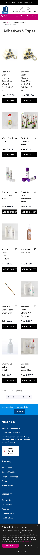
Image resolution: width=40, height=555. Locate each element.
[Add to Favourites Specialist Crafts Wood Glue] (35, 363)
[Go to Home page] (5, 10)
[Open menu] (35, 8)
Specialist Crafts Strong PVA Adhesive (26, 311)
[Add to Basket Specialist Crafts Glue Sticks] (9, 211)
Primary (5, 481)
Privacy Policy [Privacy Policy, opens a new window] (26, 542)
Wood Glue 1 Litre (7, 140)
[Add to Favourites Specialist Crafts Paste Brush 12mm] (16, 306)
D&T (10, 22)
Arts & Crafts (7, 468)
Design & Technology (10, 476)
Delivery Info (7, 504)
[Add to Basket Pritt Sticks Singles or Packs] (29, 154)
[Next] (29, 397)
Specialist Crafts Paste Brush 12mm (7, 309)
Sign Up (19, 412)
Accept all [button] (10, 546)
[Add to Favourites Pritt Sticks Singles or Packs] (35, 138)
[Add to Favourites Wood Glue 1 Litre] (16, 138)
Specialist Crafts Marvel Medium (6, 254)
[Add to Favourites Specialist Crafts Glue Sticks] (16, 192)
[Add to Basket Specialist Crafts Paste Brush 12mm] (9, 326)
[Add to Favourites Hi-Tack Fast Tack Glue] (35, 249)
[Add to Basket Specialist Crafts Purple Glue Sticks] (29, 211)
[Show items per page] (11, 390)
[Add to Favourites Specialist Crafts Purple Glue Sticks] (35, 192)
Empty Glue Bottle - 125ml (7, 366)
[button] (20, 551)
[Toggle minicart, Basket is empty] (28, 10)
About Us (5, 509)
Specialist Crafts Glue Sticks (7, 195)
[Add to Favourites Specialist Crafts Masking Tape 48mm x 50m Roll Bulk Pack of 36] (16, 71)
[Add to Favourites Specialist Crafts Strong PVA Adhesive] (35, 306)
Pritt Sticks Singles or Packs (25, 141)
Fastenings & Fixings (20, 22)
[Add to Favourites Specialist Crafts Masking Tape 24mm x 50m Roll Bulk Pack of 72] (35, 71)
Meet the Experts (8, 518)
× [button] (37, 526)
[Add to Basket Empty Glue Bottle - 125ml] (9, 380)
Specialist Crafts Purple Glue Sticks (26, 197)
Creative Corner (8, 513)
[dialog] (20, 539)
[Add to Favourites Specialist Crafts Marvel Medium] (16, 249)
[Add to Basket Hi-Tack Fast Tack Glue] (29, 269)
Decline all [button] (29, 546)
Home (4, 22)
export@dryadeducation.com (13, 428)
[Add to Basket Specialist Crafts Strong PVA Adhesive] (29, 326)
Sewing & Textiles (8, 472)
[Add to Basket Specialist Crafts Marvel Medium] (9, 269)
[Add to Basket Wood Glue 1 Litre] (9, 154)
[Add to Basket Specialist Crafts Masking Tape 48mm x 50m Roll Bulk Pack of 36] (9, 100)
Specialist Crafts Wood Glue (26, 366)
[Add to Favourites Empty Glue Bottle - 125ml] (16, 363)
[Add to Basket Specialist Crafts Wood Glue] (29, 380)
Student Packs (7, 485)
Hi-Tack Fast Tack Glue (26, 251)
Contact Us (6, 500)
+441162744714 (14, 432)
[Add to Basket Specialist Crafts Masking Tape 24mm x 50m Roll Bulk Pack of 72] (29, 100)
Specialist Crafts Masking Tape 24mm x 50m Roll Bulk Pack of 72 (26, 81)
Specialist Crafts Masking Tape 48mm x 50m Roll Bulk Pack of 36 (7, 81)
